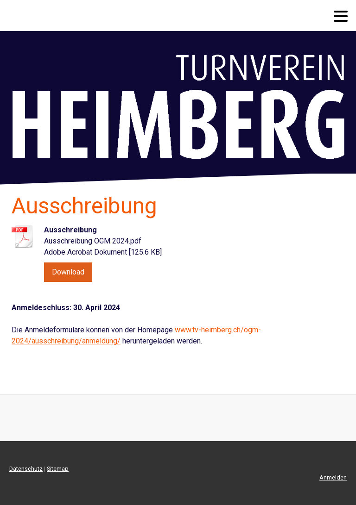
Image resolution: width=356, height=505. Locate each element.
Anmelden (333, 477)
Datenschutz (26, 468)
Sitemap (58, 468)
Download (68, 272)
